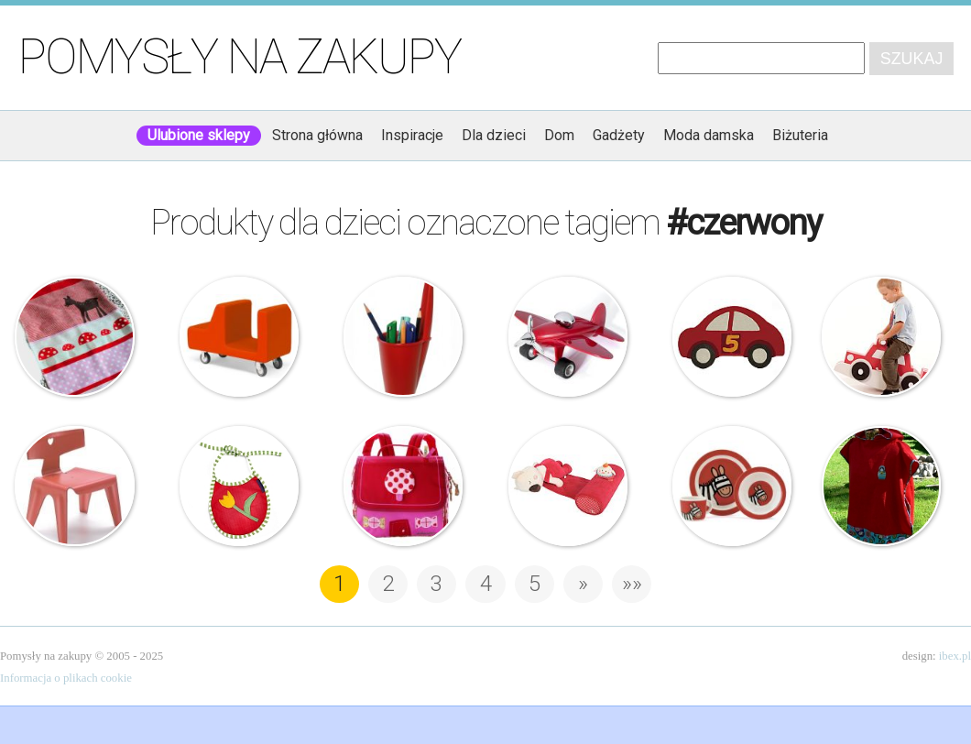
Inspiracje (412, 135)
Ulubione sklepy (198, 135)
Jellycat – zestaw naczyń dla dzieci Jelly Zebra (731, 485)
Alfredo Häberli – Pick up (239, 336)
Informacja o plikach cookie (66, 678)
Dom (559, 135)
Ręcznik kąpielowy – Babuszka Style (881, 485)
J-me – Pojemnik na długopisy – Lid (403, 336)
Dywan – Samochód (731, 336)
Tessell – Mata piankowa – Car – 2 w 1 (881, 336)
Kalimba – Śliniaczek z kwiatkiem (239, 485)
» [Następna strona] (583, 583)
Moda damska (708, 135)
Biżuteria (800, 135)
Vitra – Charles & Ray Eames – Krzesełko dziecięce (74, 485)
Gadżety (619, 135)
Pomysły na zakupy (239, 56)
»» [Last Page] (632, 583)
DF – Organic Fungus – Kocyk (74, 336)
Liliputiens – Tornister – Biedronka (403, 485)
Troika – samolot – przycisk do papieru (567, 336)
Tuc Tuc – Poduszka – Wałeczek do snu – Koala (567, 485)
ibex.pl (955, 656)
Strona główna (317, 135)
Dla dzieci (494, 135)
